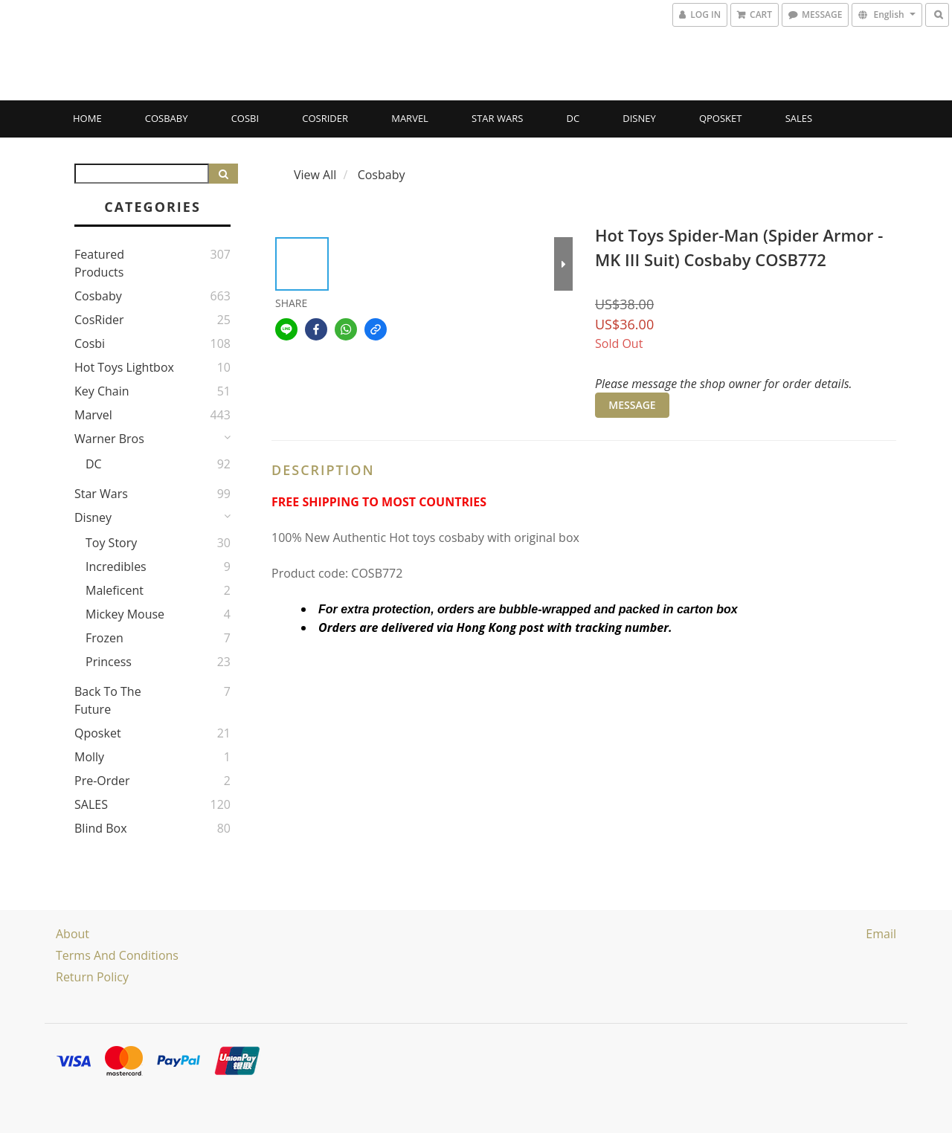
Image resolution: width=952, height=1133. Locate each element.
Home (87, 118)
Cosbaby (166, 118)
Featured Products (99, 263)
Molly (89, 757)
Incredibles (116, 566)
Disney (639, 118)
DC (573, 118)
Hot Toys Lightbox (124, 367)
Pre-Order (102, 780)
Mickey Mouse (125, 614)
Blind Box (100, 828)
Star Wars (497, 118)
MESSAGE (631, 405)
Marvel (409, 118)
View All (315, 175)
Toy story (111, 543)
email (881, 934)
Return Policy (92, 977)
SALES (799, 118)
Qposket (720, 118)
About (72, 934)
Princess (109, 661)
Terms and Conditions (117, 955)
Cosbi (245, 118)
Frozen (104, 638)
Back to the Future (107, 700)
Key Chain (101, 391)
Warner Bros (109, 438)
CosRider (325, 118)
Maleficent (115, 590)
